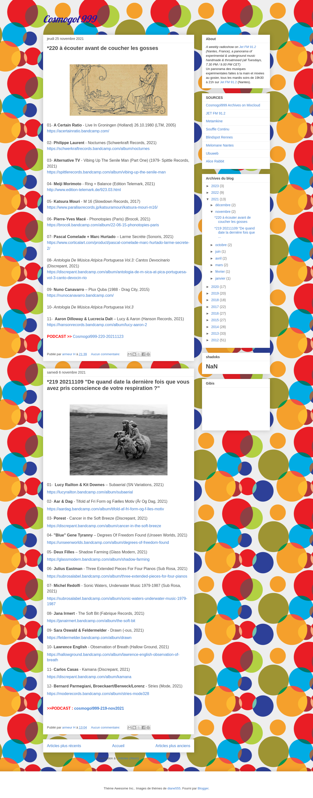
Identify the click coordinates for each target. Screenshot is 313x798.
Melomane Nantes (220, 145)
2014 (215, 327)
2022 (215, 192)
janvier (220, 278)
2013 (215, 333)
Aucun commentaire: (106, 354)
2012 (215, 340)
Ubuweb (212, 153)
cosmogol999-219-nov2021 (99, 708)
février (220, 272)
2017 (215, 307)
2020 (215, 287)
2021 (215, 199)
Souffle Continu (217, 129)
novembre (223, 212)
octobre (221, 245)
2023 (215, 186)
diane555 (174, 788)
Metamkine (214, 121)
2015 (215, 320)
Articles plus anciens (173, 746)
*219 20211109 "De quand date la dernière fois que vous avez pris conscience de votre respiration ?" (118, 385)
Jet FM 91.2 (247, 47)
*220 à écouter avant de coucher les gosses (102, 48)
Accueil (118, 746)
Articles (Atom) (128, 758)
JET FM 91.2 (215, 113)
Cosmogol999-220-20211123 (98, 336)
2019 (215, 293)
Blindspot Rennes (219, 137)
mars (219, 265)
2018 (215, 300)
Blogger (203, 788)
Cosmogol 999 (69, 19)
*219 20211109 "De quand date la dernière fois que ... (234, 232)
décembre (223, 205)
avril (219, 258)
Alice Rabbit (215, 161)
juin (218, 251)
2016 (215, 313)
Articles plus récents (64, 746)
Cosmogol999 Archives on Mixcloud (233, 105)
